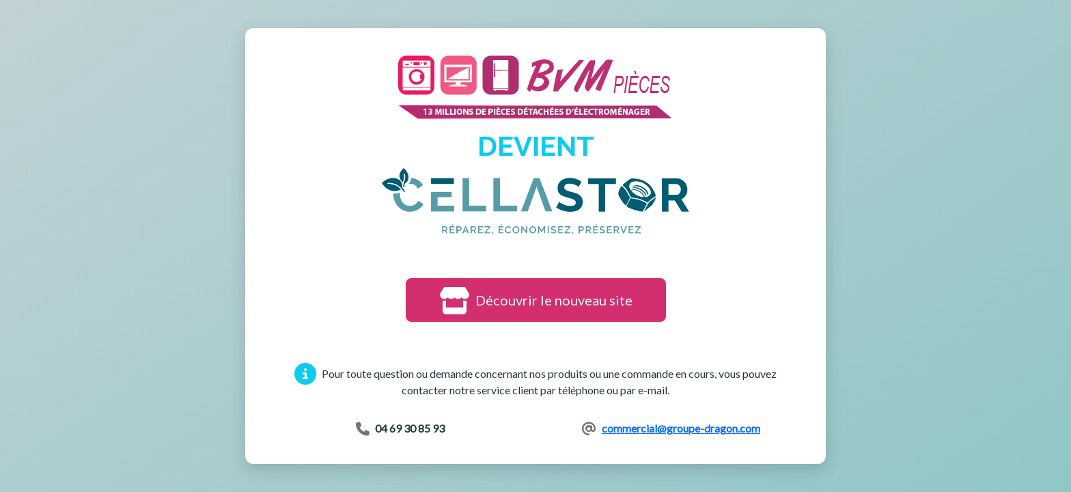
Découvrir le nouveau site (535, 300)
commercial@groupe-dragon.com (681, 428)
